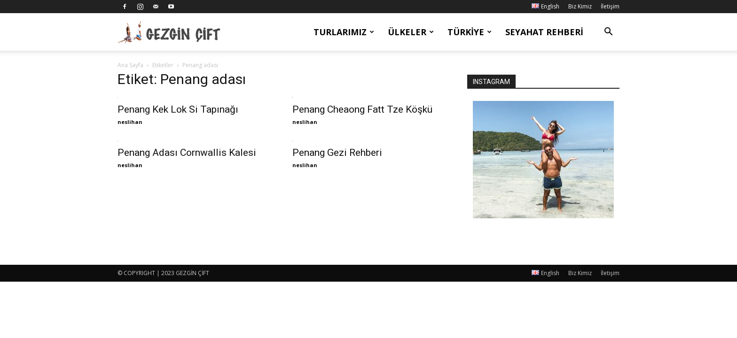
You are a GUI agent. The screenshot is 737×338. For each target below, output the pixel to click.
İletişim (610, 6)
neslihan (130, 121)
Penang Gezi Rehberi (337, 152)
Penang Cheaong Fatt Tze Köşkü (362, 109)
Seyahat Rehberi (544, 32)
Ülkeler (411, 32)
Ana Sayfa (130, 65)
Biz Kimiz (580, 6)
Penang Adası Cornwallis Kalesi (187, 152)
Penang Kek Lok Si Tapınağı (178, 109)
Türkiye (469, 32)
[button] (608, 32)
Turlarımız (344, 32)
